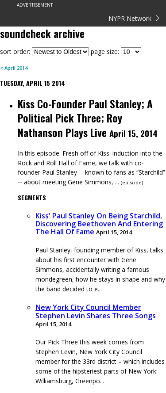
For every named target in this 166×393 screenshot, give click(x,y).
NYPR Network (133, 18)
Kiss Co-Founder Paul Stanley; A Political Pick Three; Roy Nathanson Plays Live (85, 117)
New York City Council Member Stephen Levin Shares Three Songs (95, 311)
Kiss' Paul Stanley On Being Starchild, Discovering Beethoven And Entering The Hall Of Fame (99, 224)
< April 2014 (13, 68)
